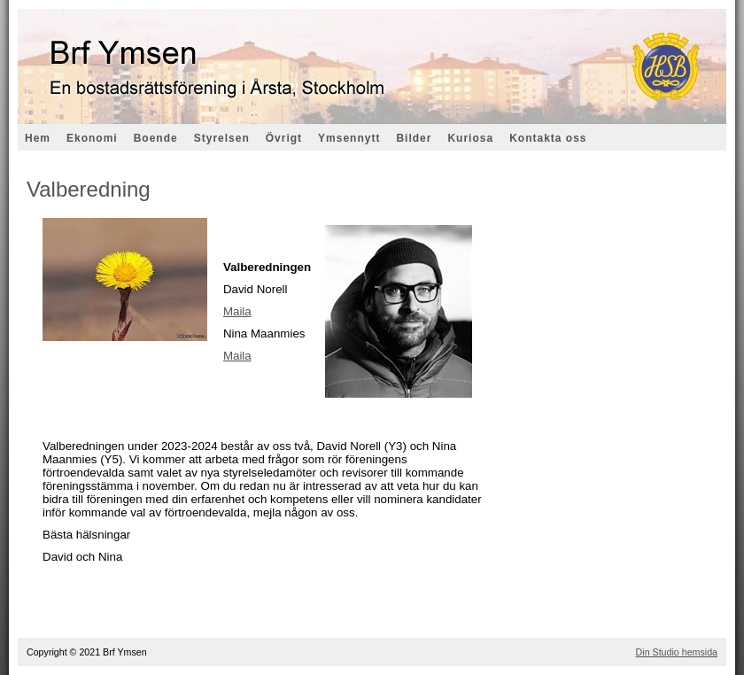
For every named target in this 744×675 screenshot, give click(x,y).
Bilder (413, 138)
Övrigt (284, 138)
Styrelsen (222, 138)
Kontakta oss (547, 138)
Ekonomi (92, 138)
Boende (156, 138)
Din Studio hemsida (676, 652)
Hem (37, 138)
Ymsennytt (349, 138)
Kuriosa (470, 138)
